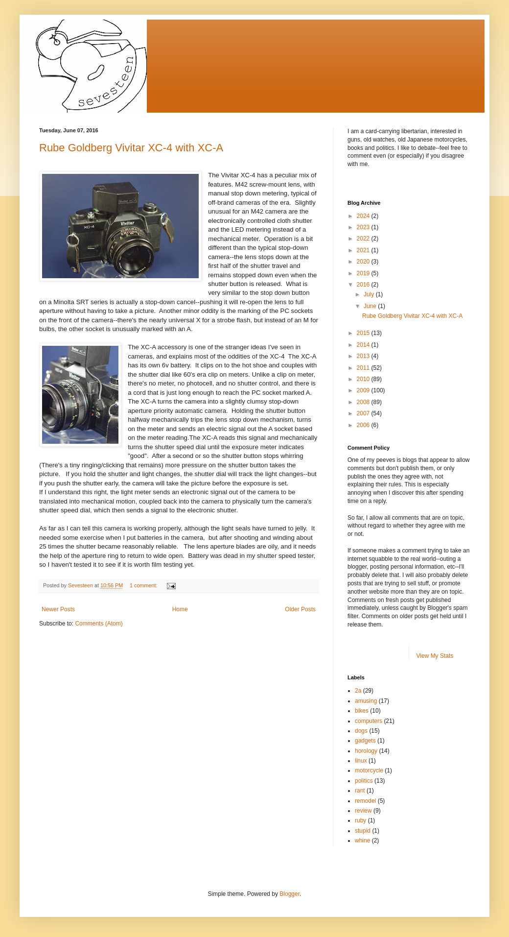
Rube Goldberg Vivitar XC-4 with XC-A (131, 148)
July (370, 294)
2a (358, 690)
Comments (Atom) (98, 623)
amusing (366, 700)
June (371, 306)
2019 (364, 273)
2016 (364, 284)
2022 (364, 238)
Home (180, 609)
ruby (360, 820)
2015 (364, 333)
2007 (364, 413)
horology (366, 750)
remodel (365, 800)
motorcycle (369, 770)
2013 (364, 356)
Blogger (289, 893)
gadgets (365, 740)
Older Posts (300, 609)
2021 (364, 250)
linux (361, 760)
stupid (362, 830)
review (363, 810)
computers (368, 721)
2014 (364, 344)
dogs (361, 730)
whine (362, 840)
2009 (364, 390)
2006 (364, 425)
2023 (364, 227)
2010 (364, 379)
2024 (364, 216)
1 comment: (144, 585)
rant (360, 790)
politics (364, 780)
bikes (362, 710)
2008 (364, 402)
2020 (364, 261)
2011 (364, 367)
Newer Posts (58, 609)
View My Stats (435, 655)
